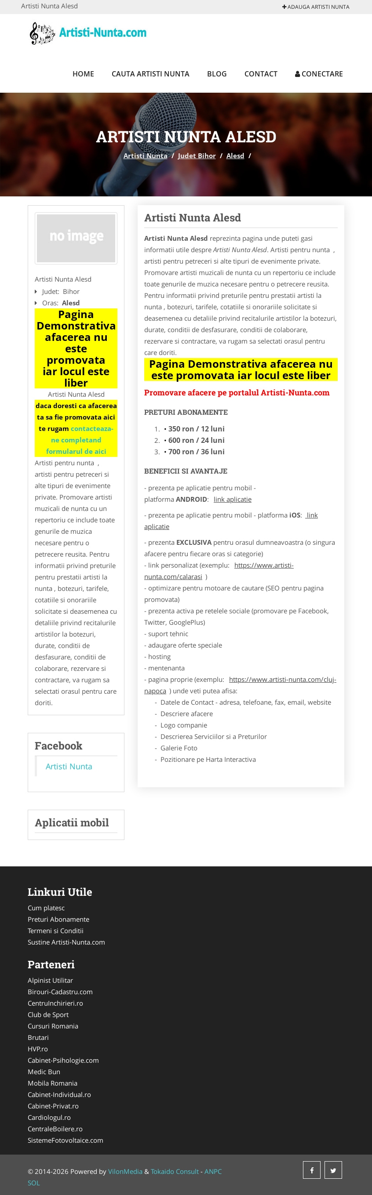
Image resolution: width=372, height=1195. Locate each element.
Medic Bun (44, 1071)
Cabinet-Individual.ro (59, 1094)
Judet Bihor (197, 155)
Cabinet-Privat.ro (53, 1105)
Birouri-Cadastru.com (60, 991)
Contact (260, 74)
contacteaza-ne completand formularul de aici (80, 440)
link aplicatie (233, 499)
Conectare (319, 74)
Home (83, 74)
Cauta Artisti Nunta (151, 74)
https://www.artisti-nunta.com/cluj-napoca (240, 685)
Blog (217, 74)
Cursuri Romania (53, 1025)
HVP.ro (38, 1048)
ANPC (213, 1171)
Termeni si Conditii (56, 930)
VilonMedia (125, 1171)
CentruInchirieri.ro (55, 1003)
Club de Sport (48, 1014)
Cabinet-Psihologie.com (63, 1060)
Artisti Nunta (146, 155)
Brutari (38, 1037)
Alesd (235, 155)
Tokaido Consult (175, 1171)
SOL (34, 1182)
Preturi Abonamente (58, 919)
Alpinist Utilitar (50, 980)
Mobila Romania (52, 1083)
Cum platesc (46, 907)
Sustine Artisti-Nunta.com (66, 942)
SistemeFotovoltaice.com (65, 1140)
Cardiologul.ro (49, 1117)
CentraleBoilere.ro (55, 1128)
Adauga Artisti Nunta (316, 7)
